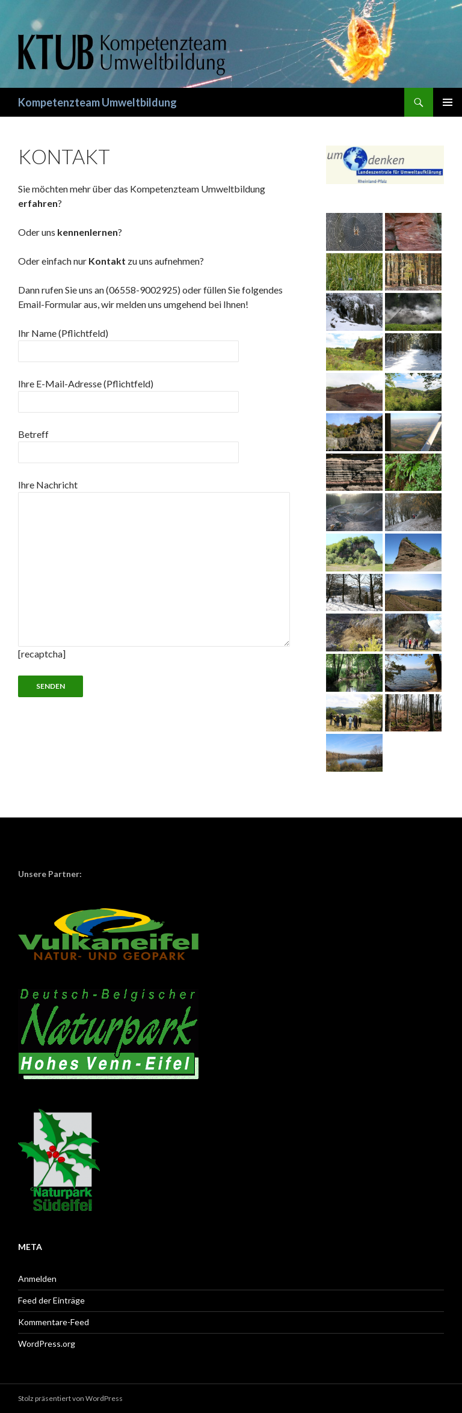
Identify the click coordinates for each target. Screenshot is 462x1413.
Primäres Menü (447, 102)
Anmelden (37, 1278)
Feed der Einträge (51, 1300)
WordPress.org (46, 1343)
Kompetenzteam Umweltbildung (97, 102)
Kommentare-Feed (53, 1322)
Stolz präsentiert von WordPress (70, 1398)
